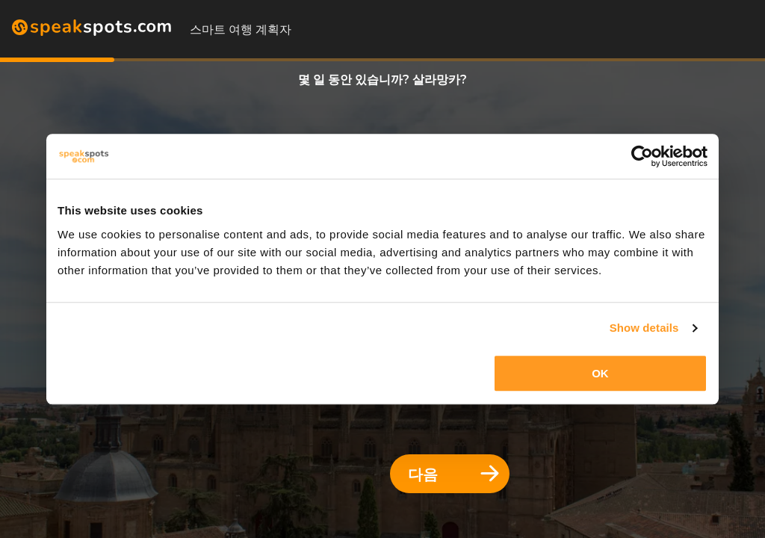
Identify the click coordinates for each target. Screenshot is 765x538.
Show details (644, 327)
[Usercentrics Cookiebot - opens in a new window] (642, 156)
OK (600, 373)
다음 (453, 474)
